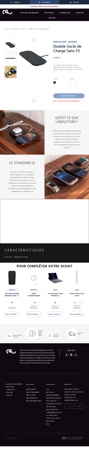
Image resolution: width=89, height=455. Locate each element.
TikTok (76, 355)
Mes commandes (33, 392)
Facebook (66, 355)
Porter (52, 18)
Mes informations (33, 401)
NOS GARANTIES (52, 410)
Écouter (80, 13)
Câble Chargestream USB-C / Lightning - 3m (33, 295)
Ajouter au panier (68, 96)
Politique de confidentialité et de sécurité (54, 404)
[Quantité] (72, 83)
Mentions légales (53, 398)
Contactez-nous (53, 418)
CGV (47, 389)
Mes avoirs (31, 395)
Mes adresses (31, 398)
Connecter (64, 13)
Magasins (50, 421)
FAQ (47, 424)
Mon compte (31, 389)
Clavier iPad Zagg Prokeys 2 (55, 295)
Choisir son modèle (29, 13)
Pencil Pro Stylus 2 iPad (77, 295)
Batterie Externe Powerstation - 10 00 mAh (12, 295)
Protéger (49, 13)
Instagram (71, 355)
